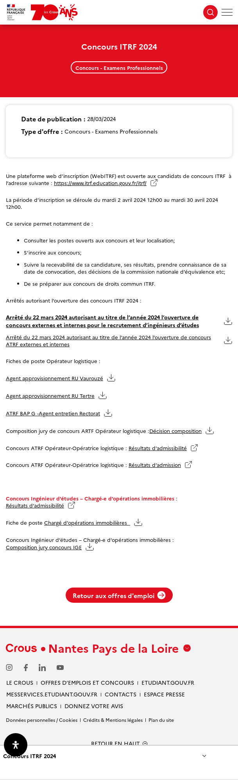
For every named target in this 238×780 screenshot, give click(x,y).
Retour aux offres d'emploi (119, 595)
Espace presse (164, 694)
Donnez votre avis (93, 706)
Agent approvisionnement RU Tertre (50, 395)
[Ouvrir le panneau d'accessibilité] (15, 745)
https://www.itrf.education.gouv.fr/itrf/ (100, 182)
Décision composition (175, 430)
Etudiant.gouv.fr (167, 682)
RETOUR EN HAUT (115, 743)
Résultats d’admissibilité (158, 447)
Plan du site (161, 719)
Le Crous (19, 682)
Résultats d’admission (155, 464)
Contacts (120, 694)
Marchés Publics (31, 706)
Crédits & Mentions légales (113, 719)
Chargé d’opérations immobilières (87, 522)
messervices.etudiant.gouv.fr (51, 694)
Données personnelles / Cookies (41, 719)
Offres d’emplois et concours (87, 682)
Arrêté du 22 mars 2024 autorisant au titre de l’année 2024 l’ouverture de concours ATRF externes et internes (108, 340)
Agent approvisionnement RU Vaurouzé (54, 377)
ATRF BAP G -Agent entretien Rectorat (53, 413)
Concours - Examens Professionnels (119, 67)
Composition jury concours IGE (44, 546)
